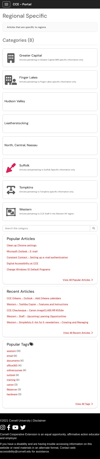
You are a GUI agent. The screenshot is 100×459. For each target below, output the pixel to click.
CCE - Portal (22, 4)
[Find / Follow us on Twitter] (23, 428)
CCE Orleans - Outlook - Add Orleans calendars (34, 298)
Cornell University (20, 420)
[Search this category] (46, 228)
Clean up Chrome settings (21, 245)
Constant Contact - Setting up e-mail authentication (37, 257)
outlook (11, 375)
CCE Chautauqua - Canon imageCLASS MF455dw (35, 310)
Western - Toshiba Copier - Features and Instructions (37, 304)
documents (13, 360)
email (10, 355)
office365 (12, 365)
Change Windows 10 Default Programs (28, 269)
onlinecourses (14, 370)
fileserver (12, 389)
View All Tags (84, 403)
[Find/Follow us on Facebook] (9, 428)
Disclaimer (39, 420)
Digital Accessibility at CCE (22, 263)
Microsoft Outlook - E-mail (22, 251)
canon (10, 384)
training (11, 379)
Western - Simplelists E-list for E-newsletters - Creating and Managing (47, 322)
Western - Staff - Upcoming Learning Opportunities (36, 316)
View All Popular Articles (78, 279)
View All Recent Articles (78, 332)
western (11, 350)
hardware (12, 394)
